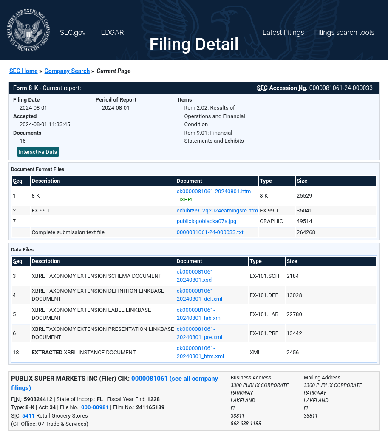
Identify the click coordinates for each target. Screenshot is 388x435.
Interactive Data (38, 152)
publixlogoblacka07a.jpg (207, 221)
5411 (28, 415)
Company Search (67, 71)
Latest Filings (283, 32)
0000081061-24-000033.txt (210, 232)
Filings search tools (344, 32)
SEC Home (23, 71)
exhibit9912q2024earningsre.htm (217, 210)
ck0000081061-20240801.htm (214, 191)
